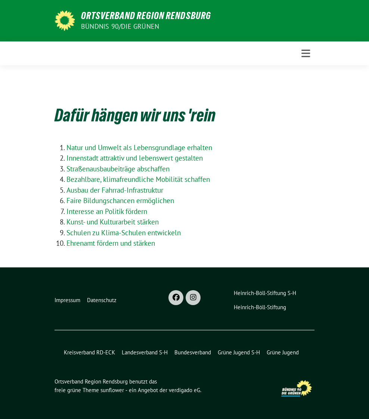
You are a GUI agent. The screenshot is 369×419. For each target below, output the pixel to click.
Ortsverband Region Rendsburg (146, 15)
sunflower (112, 390)
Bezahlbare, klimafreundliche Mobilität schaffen (138, 179)
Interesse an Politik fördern (106, 211)
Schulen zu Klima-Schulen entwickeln (123, 232)
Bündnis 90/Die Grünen (120, 26)
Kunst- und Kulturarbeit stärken (112, 221)
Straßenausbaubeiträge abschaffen (118, 168)
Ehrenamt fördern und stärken (110, 243)
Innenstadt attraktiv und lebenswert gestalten (134, 157)
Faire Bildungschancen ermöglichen (120, 200)
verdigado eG (184, 390)
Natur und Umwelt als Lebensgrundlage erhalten (139, 147)
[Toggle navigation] (305, 53)
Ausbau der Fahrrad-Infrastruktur (114, 190)
